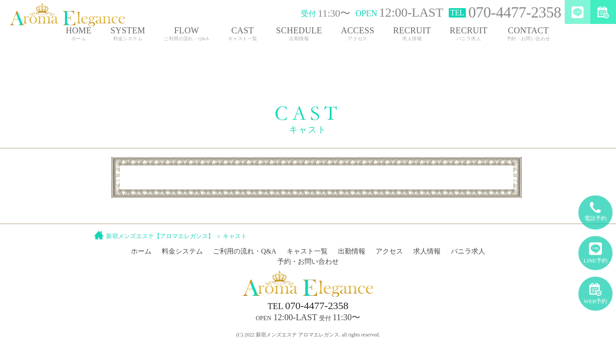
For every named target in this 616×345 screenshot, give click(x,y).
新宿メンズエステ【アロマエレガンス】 (160, 236)
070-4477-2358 (308, 305)
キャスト (235, 236)
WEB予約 (595, 290)
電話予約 (595, 208)
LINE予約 (595, 250)
